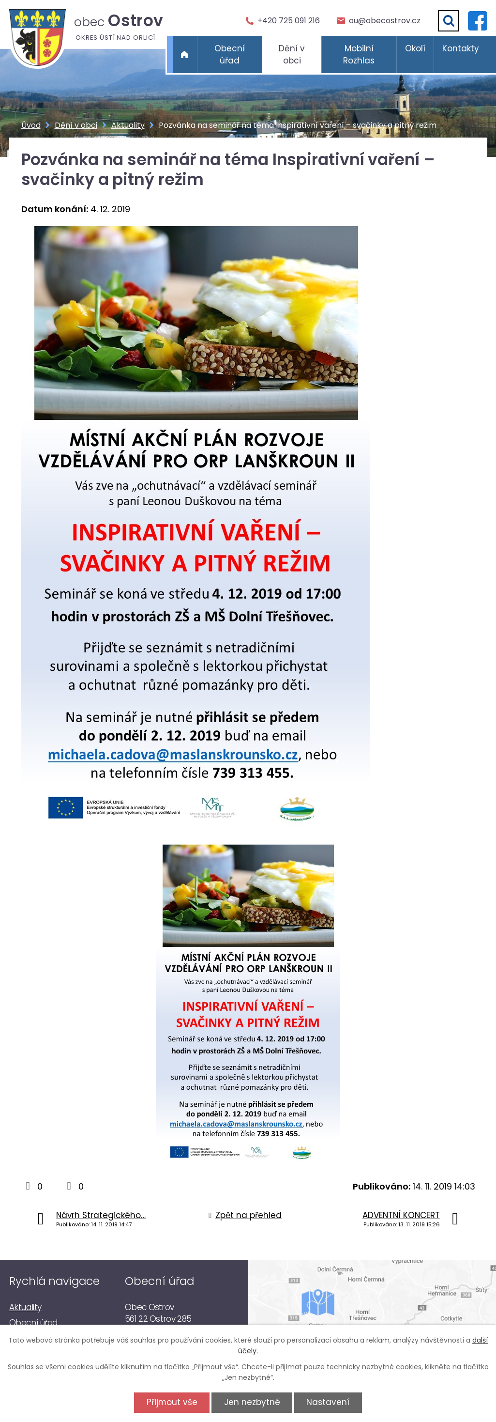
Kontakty (460, 48)
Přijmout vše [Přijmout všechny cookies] (172, 1402)
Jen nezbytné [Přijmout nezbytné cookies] (252, 1402)
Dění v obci (292, 55)
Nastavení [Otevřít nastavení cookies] (327, 1402)
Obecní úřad (229, 55)
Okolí (415, 48)
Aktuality (128, 125)
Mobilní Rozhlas (359, 55)
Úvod (185, 54)
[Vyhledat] (448, 20)
